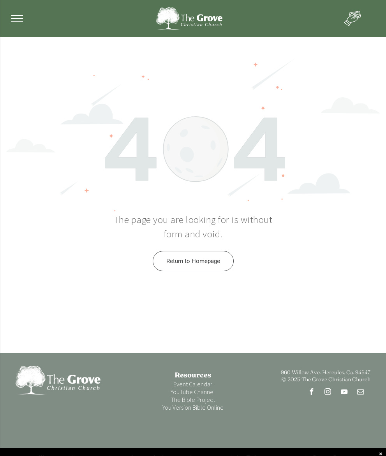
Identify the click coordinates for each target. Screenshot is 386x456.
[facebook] (312, 393)
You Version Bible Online (193, 407)
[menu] (17, 19)
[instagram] (328, 393)
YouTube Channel (193, 392)
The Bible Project (193, 399)
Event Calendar (192, 384)
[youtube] (344, 393)
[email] (361, 393)
